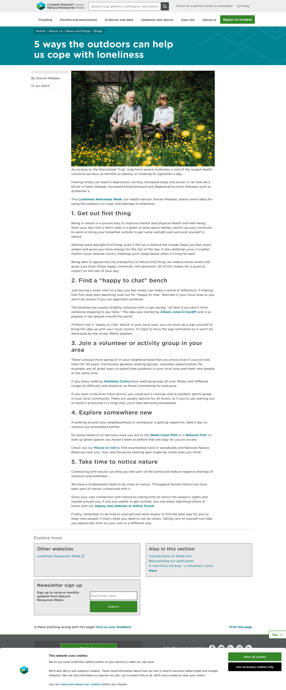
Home (40, 31)
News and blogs (78, 31)
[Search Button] (165, 6)
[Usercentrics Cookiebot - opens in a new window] (24, 683)
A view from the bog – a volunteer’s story (181, 566)
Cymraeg (243, 6)
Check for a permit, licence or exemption (204, 6)
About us (55, 31)
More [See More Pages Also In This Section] (153, 570)
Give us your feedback (113, 627)
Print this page (240, 627)
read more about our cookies (80, 670)
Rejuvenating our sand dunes (171, 561)
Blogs (98, 31)
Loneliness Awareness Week (100, 199)
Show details (197, 682)
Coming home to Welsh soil (170, 556)
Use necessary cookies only (255, 653)
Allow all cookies (255, 643)
